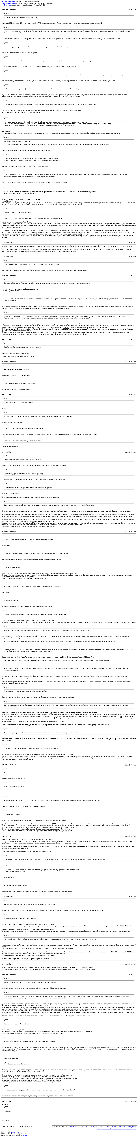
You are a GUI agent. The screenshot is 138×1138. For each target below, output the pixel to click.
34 (87, 1127)
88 (117, 1127)
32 (82, 1127)
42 (105, 1127)
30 (77, 1127)
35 (89, 1127)
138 (120, 1127)
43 (108, 1127)
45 (113, 1127)
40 (101, 1127)
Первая (71, 1127)
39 (98, 1127)
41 (103, 1127)
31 (79, 1127)
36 (91, 1127)
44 (110, 1127)
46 (115, 1127)
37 (94, 1127)
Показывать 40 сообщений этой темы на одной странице (117, 1129)
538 (123, 1127)
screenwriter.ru (16, 1132)
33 (84, 1127)
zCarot (25, 1135)
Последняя (131, 1127)
